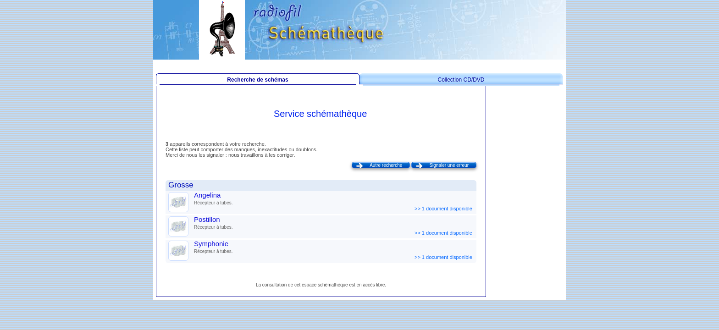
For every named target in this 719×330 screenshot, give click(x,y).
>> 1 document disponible (444, 208)
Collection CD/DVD (460, 80)
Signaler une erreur (449, 165)
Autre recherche (386, 165)
